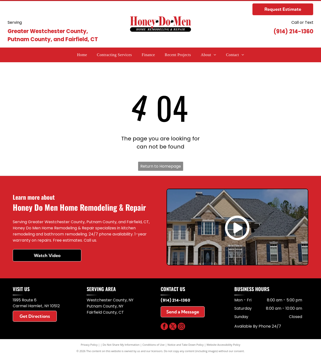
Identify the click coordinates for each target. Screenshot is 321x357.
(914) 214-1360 (293, 31)
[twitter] (173, 327)
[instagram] (181, 327)
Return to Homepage (160, 166)
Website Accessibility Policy (223, 344)
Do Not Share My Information (121, 344)
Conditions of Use (154, 344)
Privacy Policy (89, 344)
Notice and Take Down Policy (185, 344)
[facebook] (164, 327)
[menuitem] (82, 55)
